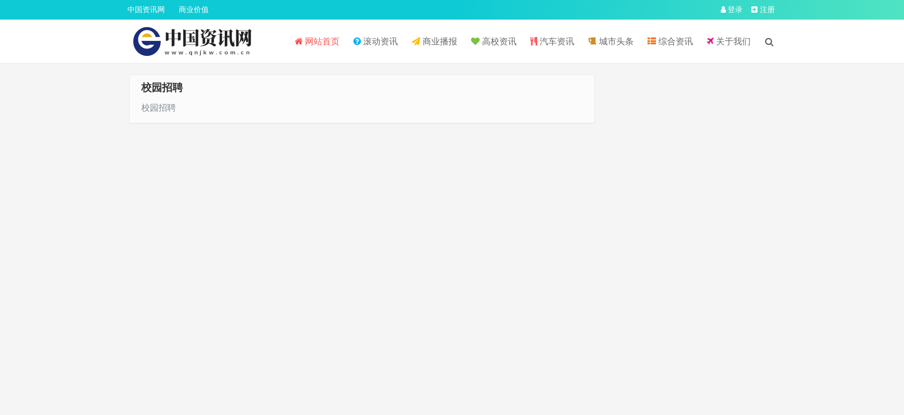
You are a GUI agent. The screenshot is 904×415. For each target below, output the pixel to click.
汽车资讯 (552, 41)
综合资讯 (670, 41)
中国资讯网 (146, 9)
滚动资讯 (375, 41)
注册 (763, 9)
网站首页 (317, 41)
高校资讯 (494, 41)
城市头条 (610, 41)
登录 (732, 9)
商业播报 (434, 41)
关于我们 (729, 41)
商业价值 (194, 9)
